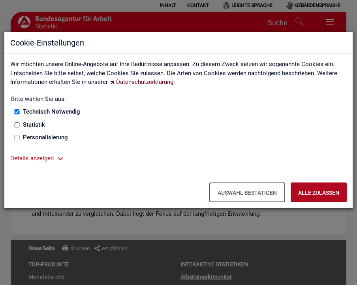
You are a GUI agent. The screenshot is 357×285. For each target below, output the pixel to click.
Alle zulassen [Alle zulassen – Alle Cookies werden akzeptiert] (318, 193)
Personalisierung (45, 137)
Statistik (34, 124)
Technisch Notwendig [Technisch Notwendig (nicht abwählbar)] (51, 111)
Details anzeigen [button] (32, 158)
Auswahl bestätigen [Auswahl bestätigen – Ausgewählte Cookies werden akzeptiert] (247, 193)
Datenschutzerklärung (144, 82)
